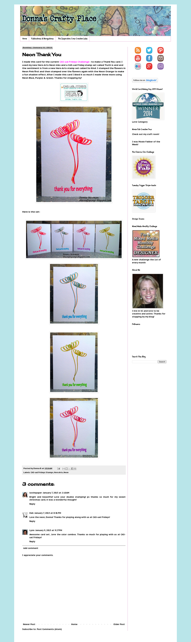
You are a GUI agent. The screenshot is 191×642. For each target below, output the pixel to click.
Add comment (30, 548)
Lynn (31, 530)
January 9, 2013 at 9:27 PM (48, 530)
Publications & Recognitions (42, 38)
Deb (31, 513)
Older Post (119, 624)
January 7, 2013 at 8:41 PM (47, 513)
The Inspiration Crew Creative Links (72, 38)
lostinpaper (35, 492)
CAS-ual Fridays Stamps (42, 472)
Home (24, 38)
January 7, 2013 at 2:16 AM (56, 492)
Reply (32, 504)
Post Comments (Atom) (49, 629)
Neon (66, 472)
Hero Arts (58, 472)
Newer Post (29, 624)
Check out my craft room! (145, 134)
